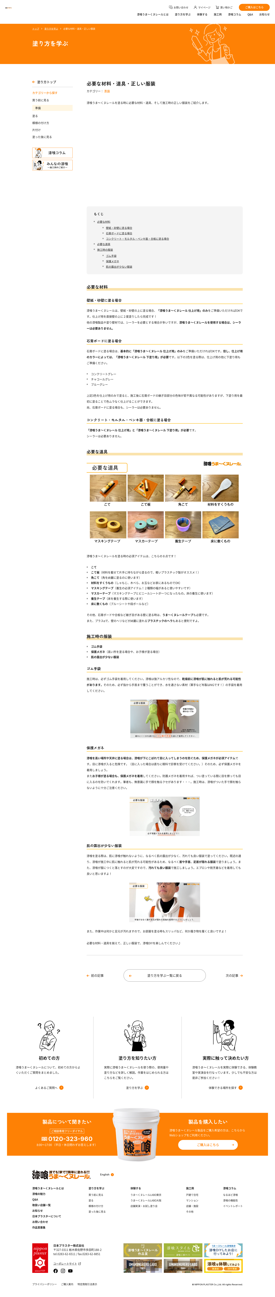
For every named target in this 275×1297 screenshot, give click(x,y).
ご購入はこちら (208, 1144)
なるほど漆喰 (230, 1194)
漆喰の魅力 (38, 1194)
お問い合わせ (40, 1222)
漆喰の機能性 (230, 1200)
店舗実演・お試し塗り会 (143, 1206)
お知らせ (264, 17)
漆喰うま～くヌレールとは (48, 1188)
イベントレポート (233, 1206)
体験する (202, 17)
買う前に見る (40, 100)
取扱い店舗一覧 (41, 1205)
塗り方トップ (44, 82)
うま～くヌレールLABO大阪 (145, 1200)
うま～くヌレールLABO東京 (145, 1194)
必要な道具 (103, 244)
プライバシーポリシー (44, 1284)
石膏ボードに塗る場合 (119, 233)
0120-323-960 (70, 1138)
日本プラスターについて (46, 1216)
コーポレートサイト (67, 1263)
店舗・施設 (192, 1206)
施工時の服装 (105, 250)
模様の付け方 (40, 123)
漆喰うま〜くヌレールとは (153, 17)
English (107, 1174)
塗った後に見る (42, 137)
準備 (38, 108)
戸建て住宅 (192, 1194)
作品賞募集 (38, 1227)
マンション (192, 1200)
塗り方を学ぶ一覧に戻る (164, 975)
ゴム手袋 (111, 256)
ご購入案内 (67, 1284)
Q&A (250, 17)
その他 (189, 1211)
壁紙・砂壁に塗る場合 (119, 228)
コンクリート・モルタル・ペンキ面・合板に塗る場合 (137, 239)
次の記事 (232, 975)
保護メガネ (112, 261)
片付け (36, 130)
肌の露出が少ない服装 (119, 267)
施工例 (218, 17)
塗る (35, 116)
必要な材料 (103, 222)
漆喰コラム (234, 17)
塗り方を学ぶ (183, 17)
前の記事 (97, 975)
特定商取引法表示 (87, 1284)
